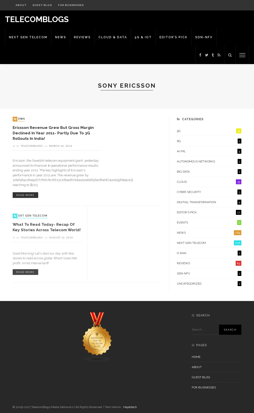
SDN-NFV (204, 37)
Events (209, 222)
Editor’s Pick (173, 37)
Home (196, 357)
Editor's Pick (209, 212)
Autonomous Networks (209, 161)
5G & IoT (143, 37)
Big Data (209, 171)
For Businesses (71, 5)
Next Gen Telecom (28, 37)
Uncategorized (209, 283)
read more (25, 195)
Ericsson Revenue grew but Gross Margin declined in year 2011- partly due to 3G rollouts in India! (53, 133)
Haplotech (130, 407)
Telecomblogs (32, 145)
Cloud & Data (112, 37)
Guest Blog (42, 5)
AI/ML (209, 151)
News (60, 37)
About (21, 5)
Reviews (82, 37)
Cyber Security (209, 191)
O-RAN (209, 253)
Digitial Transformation (209, 202)
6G (209, 141)
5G (209, 130)
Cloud (209, 181)
